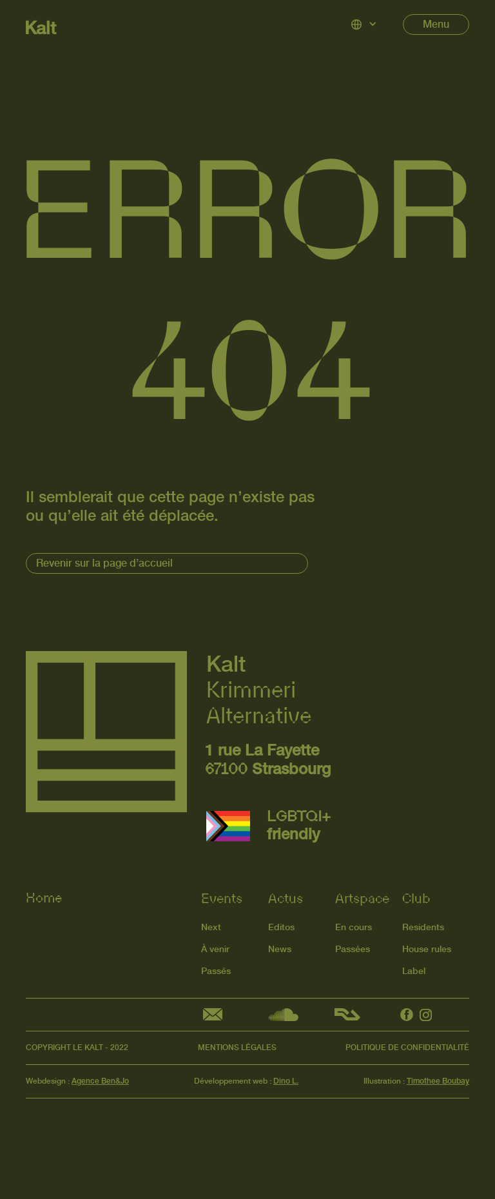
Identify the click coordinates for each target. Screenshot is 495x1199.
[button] (364, 24)
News (279, 946)
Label (413, 968)
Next (211, 924)
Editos (281, 924)
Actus (285, 896)
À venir (215, 946)
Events (221, 896)
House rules (426, 946)
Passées (352, 946)
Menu (436, 24)
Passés (216, 968)
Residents (423, 924)
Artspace (362, 896)
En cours (353, 924)
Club (416, 896)
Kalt (40, 28)
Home (44, 897)
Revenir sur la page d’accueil (104, 563)
